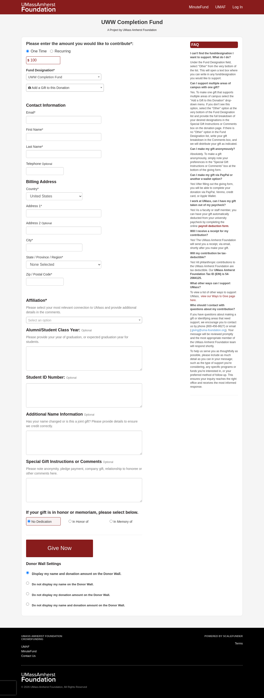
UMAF (221, 7)
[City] (54, 247)
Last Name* (34, 146)
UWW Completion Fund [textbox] (45, 77)
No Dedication (39, 521)
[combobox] (63, 77)
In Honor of (78, 521)
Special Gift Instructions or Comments (64, 461)
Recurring (60, 51)
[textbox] (65, 87)
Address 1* (34, 206)
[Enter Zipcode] (45, 282)
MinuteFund (199, 7)
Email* (30, 112)
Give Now (60, 548)
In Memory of (121, 521)
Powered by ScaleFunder (223, 636)
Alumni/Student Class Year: (53, 330)
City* (29, 240)
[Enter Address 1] (63, 213)
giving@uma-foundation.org (209, 330)
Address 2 (33, 223)
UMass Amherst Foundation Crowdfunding (41, 638)
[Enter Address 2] (63, 230)
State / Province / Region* (44, 257)
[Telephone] (45, 171)
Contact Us (28, 656)
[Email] (63, 120)
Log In (238, 7)
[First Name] (63, 137)
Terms (239, 643)
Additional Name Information (54, 414)
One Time (36, 51)
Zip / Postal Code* (39, 274)
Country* (32, 189)
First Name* (34, 129)
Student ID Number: (45, 377)
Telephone (33, 164)
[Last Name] (63, 154)
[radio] (43, 522)
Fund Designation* (40, 70)
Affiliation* (36, 300)
